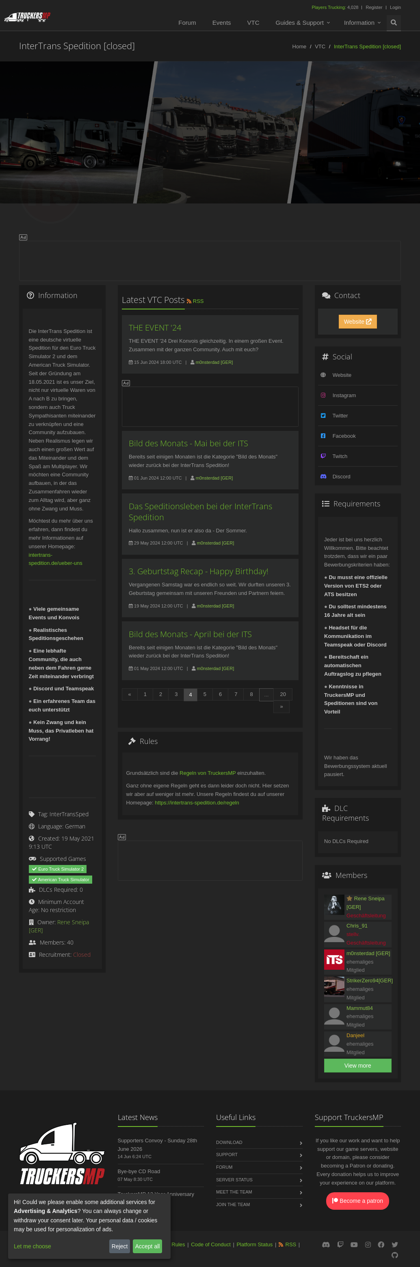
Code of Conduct (211, 1244)
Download (229, 1142)
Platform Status (254, 1244)
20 (283, 694)
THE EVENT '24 (155, 327)
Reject (120, 1246)
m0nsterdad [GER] (214, 362)
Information (359, 22)
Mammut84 (359, 1008)
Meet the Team (234, 1191)
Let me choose (32, 1246)
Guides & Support (300, 22)
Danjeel (355, 1035)
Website (358, 321)
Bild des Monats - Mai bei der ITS (188, 443)
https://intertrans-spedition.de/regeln (197, 803)
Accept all (147, 1246)
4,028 (335, 7)
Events (221, 22)
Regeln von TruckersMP (208, 773)
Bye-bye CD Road (139, 1171)
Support (227, 1154)
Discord (342, 477)
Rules (178, 1244)
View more (357, 1065)
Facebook (344, 436)
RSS (195, 301)
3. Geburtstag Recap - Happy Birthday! (198, 571)
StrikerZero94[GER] (369, 980)
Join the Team (233, 1204)
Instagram (344, 395)
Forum (187, 22)
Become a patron (357, 1201)
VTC (253, 22)
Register (374, 7)
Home (299, 46)
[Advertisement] (210, 259)
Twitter (340, 416)
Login (395, 7)
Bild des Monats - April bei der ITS (190, 634)
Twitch (339, 456)
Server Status (234, 1179)
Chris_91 (357, 926)
